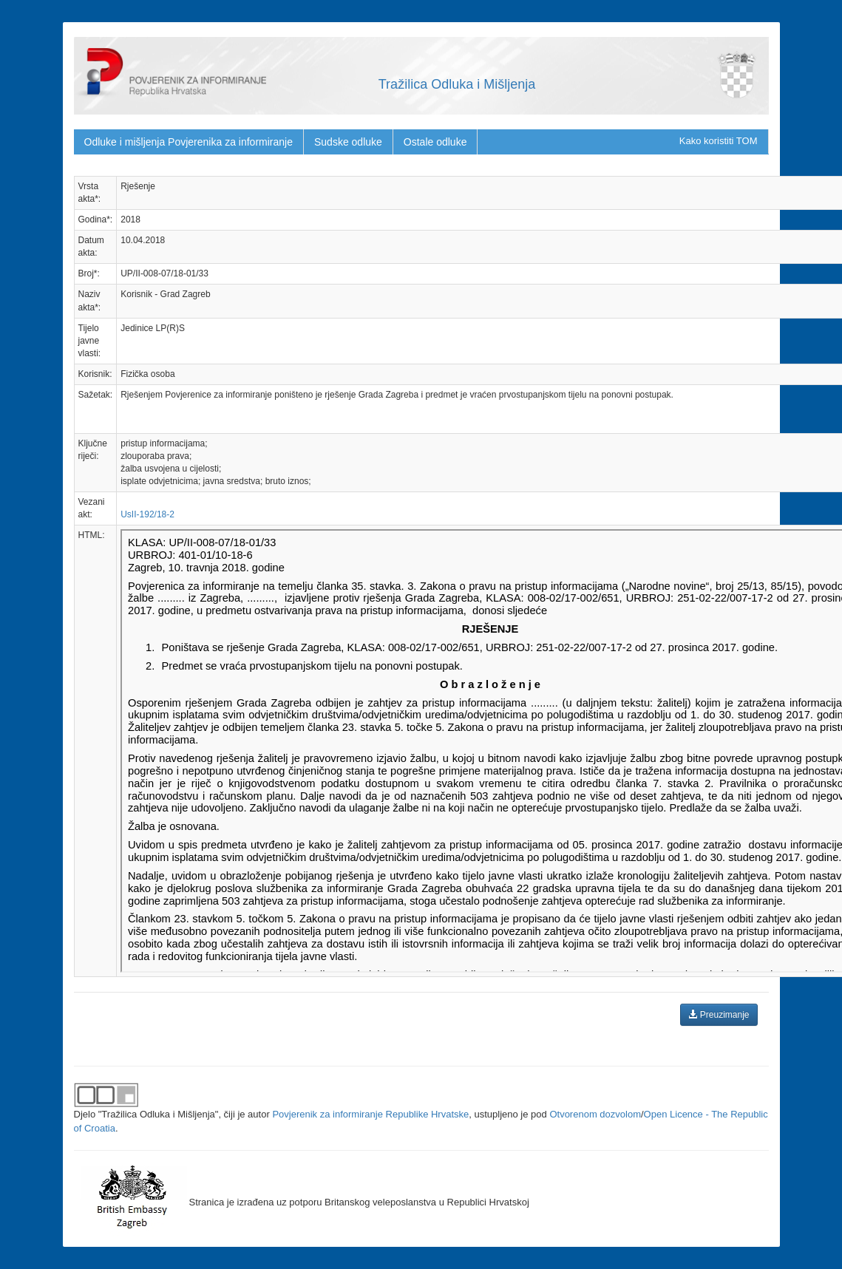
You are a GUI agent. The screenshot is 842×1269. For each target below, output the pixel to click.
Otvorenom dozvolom (595, 1114)
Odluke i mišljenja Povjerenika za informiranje (188, 142)
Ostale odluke (435, 142)
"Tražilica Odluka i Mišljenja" (158, 1114)
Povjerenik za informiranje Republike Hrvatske (370, 1114)
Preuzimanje (718, 1015)
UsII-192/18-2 (147, 514)
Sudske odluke (348, 142)
